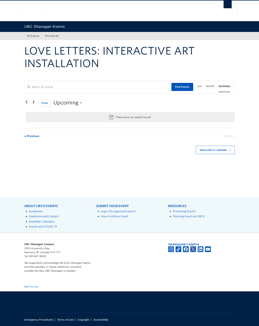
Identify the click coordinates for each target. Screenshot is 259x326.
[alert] (130, 117)
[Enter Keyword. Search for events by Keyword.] (97, 87)
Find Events (182, 86)
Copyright (83, 319)
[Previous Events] (26, 102)
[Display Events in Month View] (210, 86)
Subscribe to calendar (213, 150)
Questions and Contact (44, 216)
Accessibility (100, 319)
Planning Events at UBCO (189, 216)
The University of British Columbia (32, 11)
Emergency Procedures (38, 319)
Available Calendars (42, 221)
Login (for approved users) (118, 211)
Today (44, 103)
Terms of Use (65, 319)
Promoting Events (184, 211)
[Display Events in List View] (199, 86)
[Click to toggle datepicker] (67, 102)
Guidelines (35, 211)
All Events (33, 35)
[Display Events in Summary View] (224, 86)
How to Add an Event (114, 216)
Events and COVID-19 (43, 226)
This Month (52, 35)
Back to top (33, 286)
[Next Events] (33, 102)
